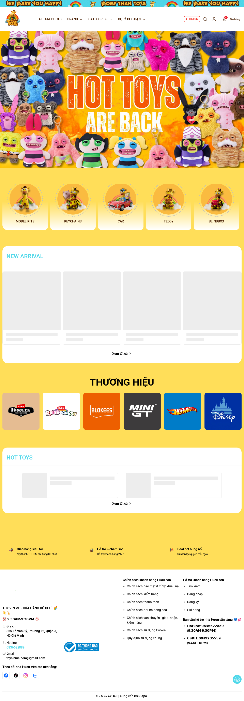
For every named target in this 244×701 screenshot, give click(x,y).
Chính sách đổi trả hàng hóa (147, 610)
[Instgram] (26, 675)
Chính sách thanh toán (143, 602)
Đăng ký (193, 602)
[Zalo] (35, 675)
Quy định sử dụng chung (144, 638)
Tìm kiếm (193, 586)
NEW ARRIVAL (24, 256)
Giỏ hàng (193, 610)
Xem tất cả (122, 354)
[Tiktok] (16, 675)
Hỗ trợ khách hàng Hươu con (203, 580)
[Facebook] (6, 675)
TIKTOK (193, 18)
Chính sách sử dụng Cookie (146, 630)
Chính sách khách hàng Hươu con (147, 580)
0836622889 (15, 647)
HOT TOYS (19, 457)
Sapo (143, 696)
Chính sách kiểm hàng (142, 594)
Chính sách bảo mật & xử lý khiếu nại (153, 586)
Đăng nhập (195, 594)
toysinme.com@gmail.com (25, 658)
